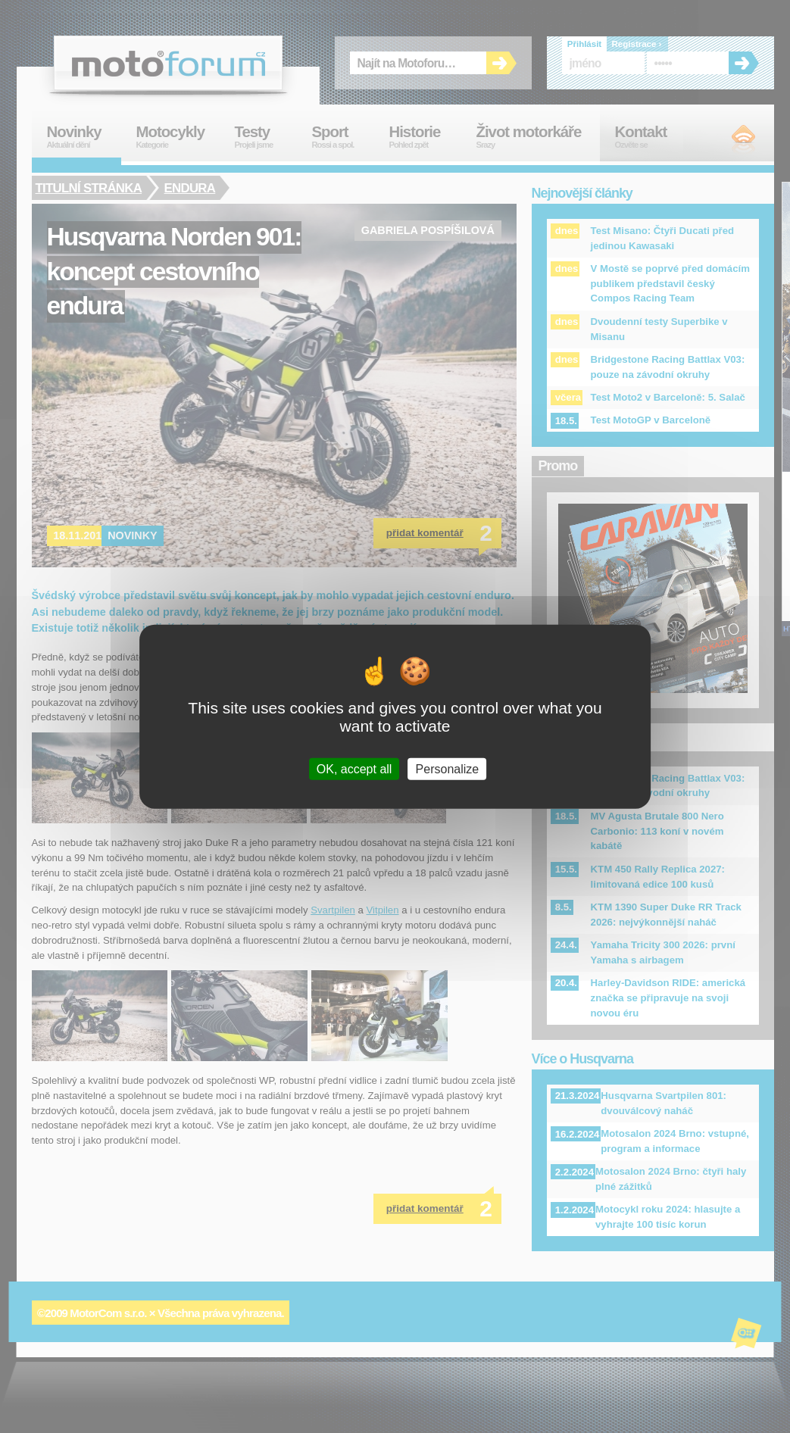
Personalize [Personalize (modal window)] (447, 768)
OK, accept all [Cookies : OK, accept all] (354, 768)
